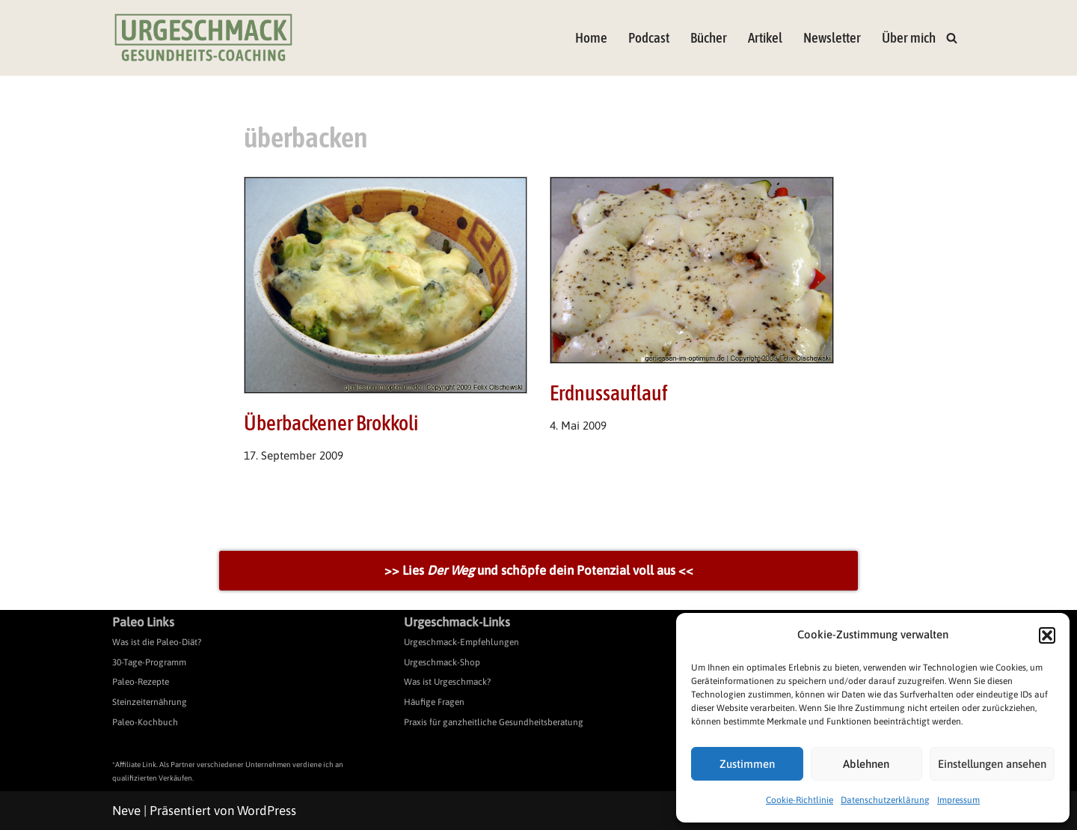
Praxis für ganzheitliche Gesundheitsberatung (493, 722)
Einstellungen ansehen (992, 763)
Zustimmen (747, 763)
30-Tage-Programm (149, 662)
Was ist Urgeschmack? (447, 682)
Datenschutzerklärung (885, 800)
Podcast (648, 38)
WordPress (266, 810)
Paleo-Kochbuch (145, 722)
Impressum (958, 800)
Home (591, 38)
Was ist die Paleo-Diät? (156, 642)
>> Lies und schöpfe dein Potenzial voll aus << (538, 570)
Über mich (909, 38)
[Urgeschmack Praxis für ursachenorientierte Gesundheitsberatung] (203, 37)
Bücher (708, 38)
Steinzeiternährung (149, 702)
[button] (1047, 635)
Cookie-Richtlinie (799, 800)
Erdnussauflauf (609, 393)
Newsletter (832, 38)
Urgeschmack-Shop (442, 662)
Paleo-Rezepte (140, 682)
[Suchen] (951, 37)
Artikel (765, 38)
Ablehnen (866, 763)
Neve (126, 810)
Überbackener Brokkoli (331, 423)
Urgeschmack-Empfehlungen (461, 642)
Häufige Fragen (434, 702)
